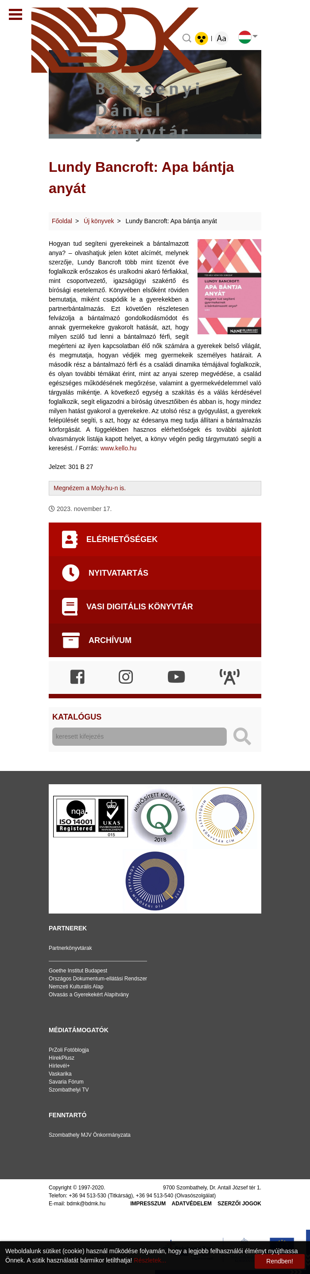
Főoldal (62, 221)
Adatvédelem (192, 1203)
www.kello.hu (119, 448)
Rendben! (279, 1261)
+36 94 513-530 (87, 1196)
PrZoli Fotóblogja (69, 1050)
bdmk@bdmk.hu (86, 1203)
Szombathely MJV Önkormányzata (90, 1135)
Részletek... (150, 1260)
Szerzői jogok (239, 1203)
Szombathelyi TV (69, 1090)
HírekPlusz (61, 1058)
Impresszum (148, 1203)
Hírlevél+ (59, 1066)
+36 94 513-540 (154, 1196)
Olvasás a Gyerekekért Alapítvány (89, 994)
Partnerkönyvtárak (70, 948)
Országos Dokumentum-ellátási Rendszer (98, 979)
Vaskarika (60, 1074)
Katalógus (76, 717)
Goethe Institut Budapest (78, 971)
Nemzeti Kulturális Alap (76, 987)
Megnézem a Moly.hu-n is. (90, 488)
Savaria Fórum (66, 1082)
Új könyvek (99, 221)
